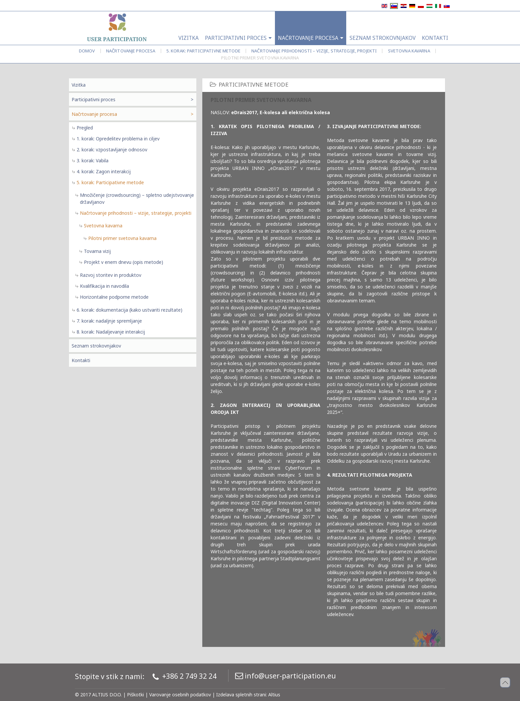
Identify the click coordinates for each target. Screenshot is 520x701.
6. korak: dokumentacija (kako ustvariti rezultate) (129, 310)
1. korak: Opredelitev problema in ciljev (118, 138)
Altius (274, 694)
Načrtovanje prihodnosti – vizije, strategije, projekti (314, 51)
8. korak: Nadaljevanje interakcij (111, 332)
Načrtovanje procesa (130, 51)
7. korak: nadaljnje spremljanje (109, 321)
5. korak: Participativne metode (203, 51)
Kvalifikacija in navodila (104, 286)
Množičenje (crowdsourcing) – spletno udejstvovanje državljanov (137, 198)
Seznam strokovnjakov (96, 346)
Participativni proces (93, 99)
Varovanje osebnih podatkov (180, 694)
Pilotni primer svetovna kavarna (122, 238)
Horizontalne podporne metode (114, 297)
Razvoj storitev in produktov (110, 275)
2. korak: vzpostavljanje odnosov (112, 149)
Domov (87, 51)
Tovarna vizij (97, 251)
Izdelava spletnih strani (241, 694)
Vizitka (79, 85)
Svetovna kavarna (409, 51)
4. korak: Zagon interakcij (104, 171)
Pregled (85, 127)
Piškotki (135, 694)
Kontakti (81, 360)
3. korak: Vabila (92, 160)
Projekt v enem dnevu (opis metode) (123, 262)
